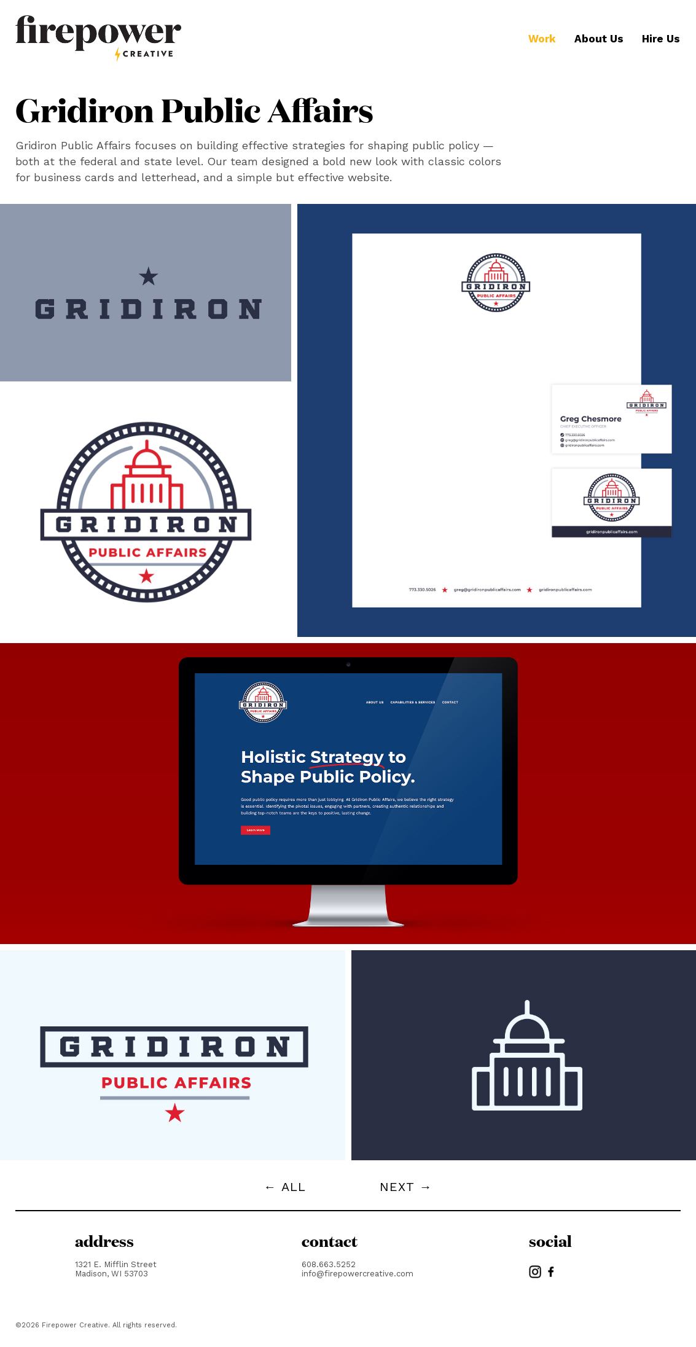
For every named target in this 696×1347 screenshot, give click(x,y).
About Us (599, 39)
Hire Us (661, 39)
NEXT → (406, 1187)
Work (542, 39)
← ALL (285, 1187)
